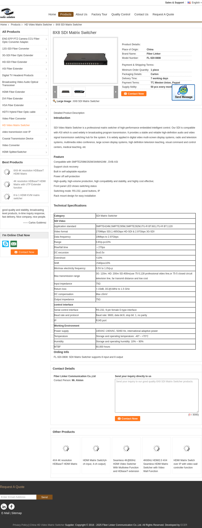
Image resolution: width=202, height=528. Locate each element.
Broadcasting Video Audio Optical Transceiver (20, 84)
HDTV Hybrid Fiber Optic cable (19, 112)
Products (65, 14)
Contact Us (141, 14)
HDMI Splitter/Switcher (14, 152)
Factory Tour (99, 14)
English (197, 2)
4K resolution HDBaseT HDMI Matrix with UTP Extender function (30, 184)
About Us (81, 14)
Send (44, 497)
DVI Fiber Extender (12, 98)
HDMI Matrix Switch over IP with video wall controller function (186, 464)
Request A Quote (163, 14)
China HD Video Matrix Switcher (47, 525)
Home (52, 14)
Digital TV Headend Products (18, 75)
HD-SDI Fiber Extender (14, 62)
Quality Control (121, 14)
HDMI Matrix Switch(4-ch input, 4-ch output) (95, 462)
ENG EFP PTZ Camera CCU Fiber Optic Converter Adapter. (20, 40)
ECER (183, 525)
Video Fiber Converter (14, 118)
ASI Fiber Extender (12, 68)
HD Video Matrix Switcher (38, 24)
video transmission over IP (16, 132)
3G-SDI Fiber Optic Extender (17, 55)
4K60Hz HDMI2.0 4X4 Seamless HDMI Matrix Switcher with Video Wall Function (155, 466)
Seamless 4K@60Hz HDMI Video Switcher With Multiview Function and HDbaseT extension (126, 466)
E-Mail (5, 513)
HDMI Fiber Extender (13, 92)
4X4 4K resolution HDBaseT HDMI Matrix (65, 462)
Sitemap (16, 513)
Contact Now (136, 93)
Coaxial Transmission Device (17, 138)
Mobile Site (7, 518)
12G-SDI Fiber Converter (15, 48)
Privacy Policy (20, 525)
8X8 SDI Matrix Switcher (86, 101)
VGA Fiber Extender (13, 105)
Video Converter (11, 145)
